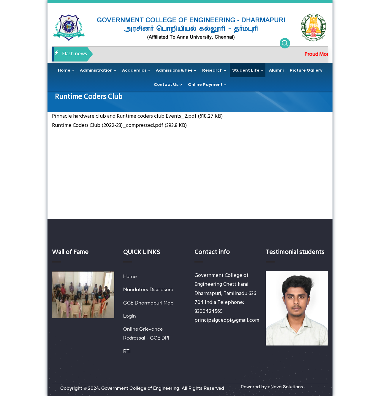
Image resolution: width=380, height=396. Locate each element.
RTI (127, 351)
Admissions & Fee (176, 70)
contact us (168, 85)
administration (98, 70)
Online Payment (207, 85)
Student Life (247, 70)
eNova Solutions (285, 387)
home (66, 70)
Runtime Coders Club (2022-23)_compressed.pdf (107, 125)
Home (130, 276)
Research (214, 70)
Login (129, 316)
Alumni (276, 69)
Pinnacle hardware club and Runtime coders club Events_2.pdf (124, 116)
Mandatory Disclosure (148, 289)
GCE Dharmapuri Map (148, 303)
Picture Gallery (306, 69)
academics (136, 70)
